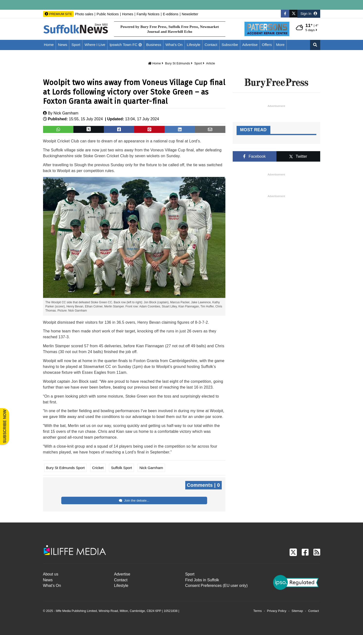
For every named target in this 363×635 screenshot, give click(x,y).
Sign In (309, 14)
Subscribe (229, 45)
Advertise (249, 45)
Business (153, 45)
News (62, 45)
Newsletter (190, 14)
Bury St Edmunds (177, 63)
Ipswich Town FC (123, 45)
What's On (173, 45)
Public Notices (108, 14)
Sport (75, 45)
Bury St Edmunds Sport (65, 468)
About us (50, 574)
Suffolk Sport (121, 468)
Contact (211, 45)
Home (49, 45)
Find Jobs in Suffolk (202, 580)
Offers (267, 45)
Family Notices (148, 14)
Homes (127, 14)
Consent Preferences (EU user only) (216, 585)
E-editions (170, 14)
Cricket (98, 468)
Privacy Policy (276, 611)
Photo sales (84, 14)
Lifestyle (193, 45)
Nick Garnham (65, 113)
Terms (257, 611)
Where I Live (95, 45)
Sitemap (297, 611)
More (280, 45)
